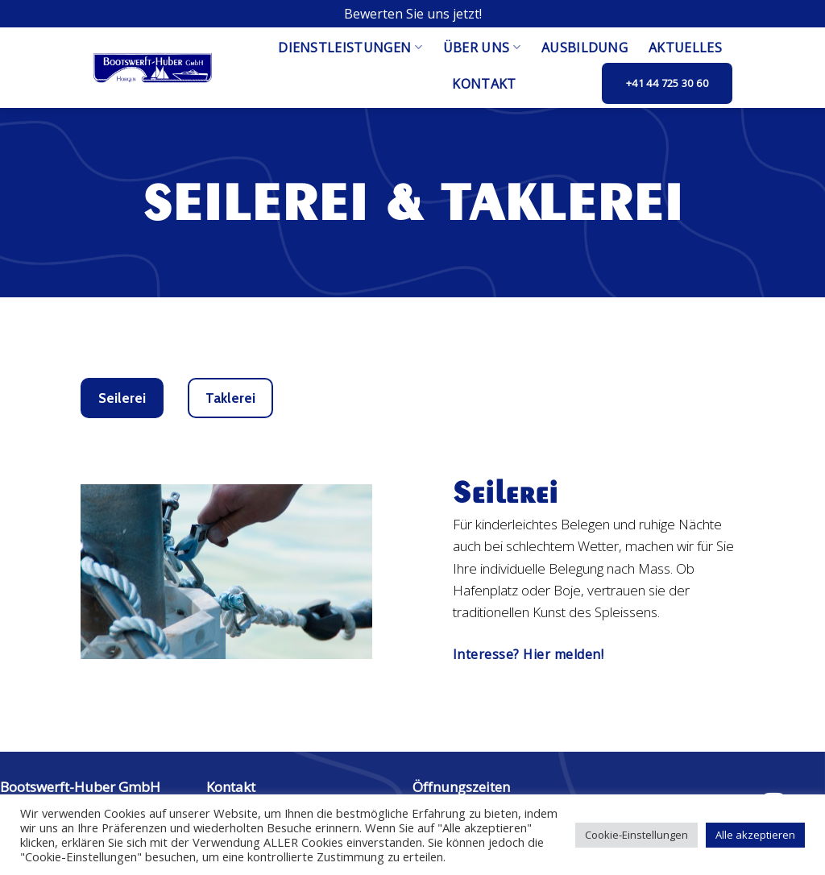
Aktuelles (685, 47)
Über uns (481, 47)
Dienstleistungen (350, 47)
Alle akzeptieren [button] (755, 834)
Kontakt (484, 84)
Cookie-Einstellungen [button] (636, 834)
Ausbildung (584, 47)
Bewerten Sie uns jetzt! (413, 14)
